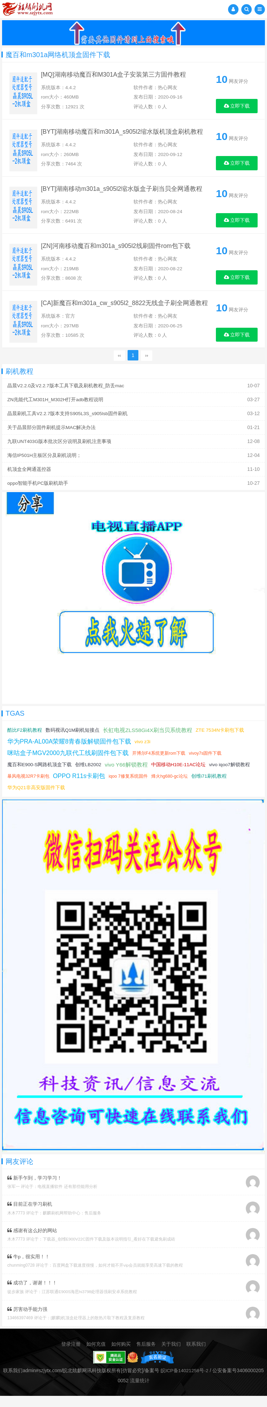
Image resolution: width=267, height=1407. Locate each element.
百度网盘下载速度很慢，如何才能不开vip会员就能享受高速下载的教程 (117, 1277)
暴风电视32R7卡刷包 (28, 788)
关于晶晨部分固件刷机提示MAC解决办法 (51, 441)
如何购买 (121, 1355)
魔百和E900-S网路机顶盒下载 (39, 777)
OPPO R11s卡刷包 (79, 788)
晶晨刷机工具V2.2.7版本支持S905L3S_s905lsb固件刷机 (68, 428)
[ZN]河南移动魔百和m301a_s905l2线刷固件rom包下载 (119, 256)
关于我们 (171, 1355)
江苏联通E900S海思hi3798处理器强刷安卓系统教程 (90, 1303)
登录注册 (71, 1355)
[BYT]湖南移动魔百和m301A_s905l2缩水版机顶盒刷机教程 (126, 136)
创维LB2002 (89, 777)
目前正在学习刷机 (29, 1216)
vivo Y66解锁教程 (127, 777)
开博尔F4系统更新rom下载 (160, 765)
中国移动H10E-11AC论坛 (180, 777)
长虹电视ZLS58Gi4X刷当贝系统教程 (149, 743)
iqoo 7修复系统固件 (129, 788)
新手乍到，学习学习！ (34, 1190)
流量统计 (139, 1391)
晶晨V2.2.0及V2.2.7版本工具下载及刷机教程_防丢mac (66, 401)
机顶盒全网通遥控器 (29, 482)
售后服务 (146, 1355)
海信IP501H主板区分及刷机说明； (44, 469)
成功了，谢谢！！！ (32, 1294)
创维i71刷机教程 (211, 788)
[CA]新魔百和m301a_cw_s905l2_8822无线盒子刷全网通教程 (128, 316)
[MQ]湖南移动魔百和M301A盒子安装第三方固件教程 (117, 75)
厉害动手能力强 (27, 1320)
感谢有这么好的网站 (32, 1242)
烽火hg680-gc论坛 (171, 788)
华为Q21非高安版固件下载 (36, 800)
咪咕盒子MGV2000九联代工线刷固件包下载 (68, 765)
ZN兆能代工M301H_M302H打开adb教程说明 (56, 414)
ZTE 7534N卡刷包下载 (221, 742)
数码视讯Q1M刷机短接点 (73, 742)
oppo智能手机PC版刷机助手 (38, 496)
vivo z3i (144, 754)
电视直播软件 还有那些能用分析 (67, 1198)
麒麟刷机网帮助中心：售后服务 (72, 1224)
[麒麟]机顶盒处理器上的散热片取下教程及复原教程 (98, 1329)
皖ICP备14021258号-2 (184, 1382)
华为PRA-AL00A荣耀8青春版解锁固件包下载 (69, 754)
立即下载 (237, 106)
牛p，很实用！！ (28, 1268)
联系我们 (196, 1355)
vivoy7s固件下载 (206, 765)
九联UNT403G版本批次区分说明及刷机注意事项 (59, 455)
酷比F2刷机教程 (24, 742)
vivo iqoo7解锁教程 (232, 777)
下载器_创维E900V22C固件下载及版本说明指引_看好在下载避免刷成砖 (109, 1251)
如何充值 (96, 1355)
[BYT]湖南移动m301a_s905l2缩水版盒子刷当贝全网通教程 (125, 196)
